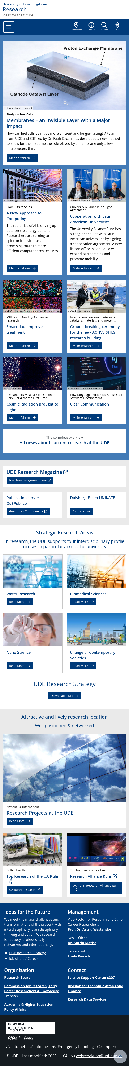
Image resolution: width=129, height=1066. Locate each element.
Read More (17, 602)
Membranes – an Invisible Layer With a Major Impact (58, 123)
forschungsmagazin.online (28, 480)
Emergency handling (73, 1046)
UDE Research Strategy (27, 953)
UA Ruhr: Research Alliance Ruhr (96, 886)
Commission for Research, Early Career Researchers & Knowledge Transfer (31, 991)
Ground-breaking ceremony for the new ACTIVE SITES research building (95, 332)
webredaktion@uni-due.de (99, 1055)
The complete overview (64, 440)
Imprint (106, 1046)
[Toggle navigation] (8, 27)
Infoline (38, 1046)
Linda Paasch (79, 956)
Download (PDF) (62, 696)
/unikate (78, 511)
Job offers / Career (23, 958)
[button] (91, 26)
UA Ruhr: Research (22, 890)
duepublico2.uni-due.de (26, 511)
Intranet (15, 1046)
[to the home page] (64, 4)
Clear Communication (89, 404)
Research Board (17, 977)
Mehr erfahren (19, 346)
